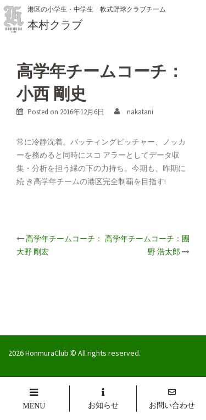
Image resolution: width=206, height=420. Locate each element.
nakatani (140, 112)
